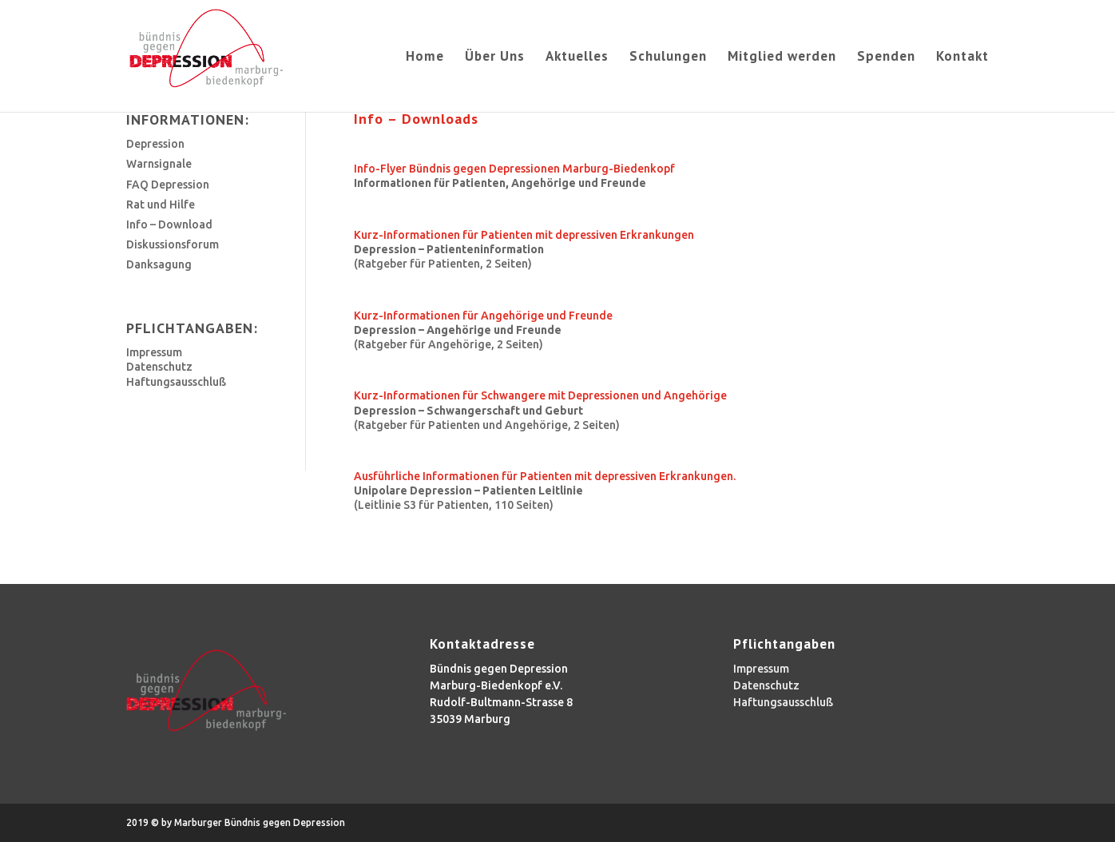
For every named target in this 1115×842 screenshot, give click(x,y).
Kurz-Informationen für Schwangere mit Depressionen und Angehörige (540, 395)
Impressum (154, 352)
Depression (155, 143)
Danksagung (159, 264)
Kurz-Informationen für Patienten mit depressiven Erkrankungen (524, 234)
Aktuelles (577, 57)
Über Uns (495, 57)
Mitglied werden (782, 57)
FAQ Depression (167, 184)
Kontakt (962, 57)
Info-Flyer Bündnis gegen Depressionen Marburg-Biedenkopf (514, 168)
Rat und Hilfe (160, 204)
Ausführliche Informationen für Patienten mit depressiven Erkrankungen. (545, 476)
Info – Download (169, 224)
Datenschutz (159, 366)
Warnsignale (159, 163)
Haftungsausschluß (176, 381)
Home (425, 57)
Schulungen (668, 57)
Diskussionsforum (172, 244)
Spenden (886, 57)
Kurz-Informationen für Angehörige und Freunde (483, 315)
